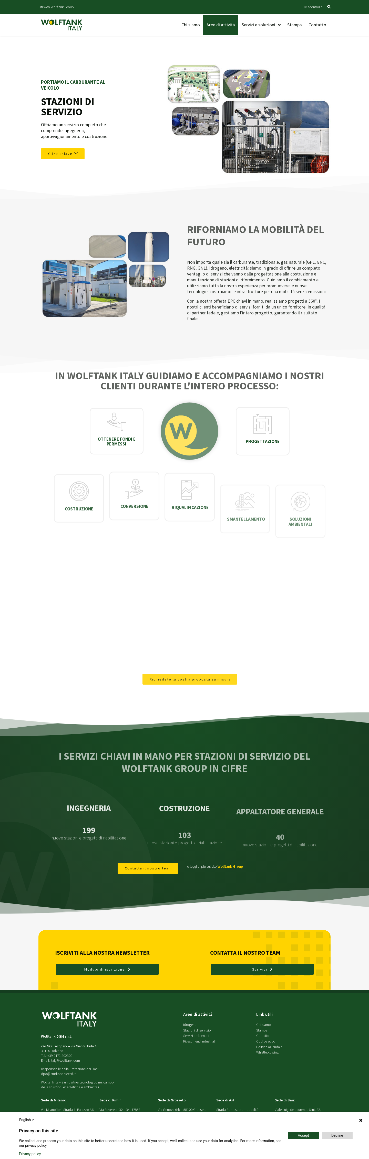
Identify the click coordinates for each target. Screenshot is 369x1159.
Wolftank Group (230, 866)
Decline (337, 1135)
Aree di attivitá (197, 1014)
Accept (303, 1135)
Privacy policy (30, 1154)
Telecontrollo (313, 7)
